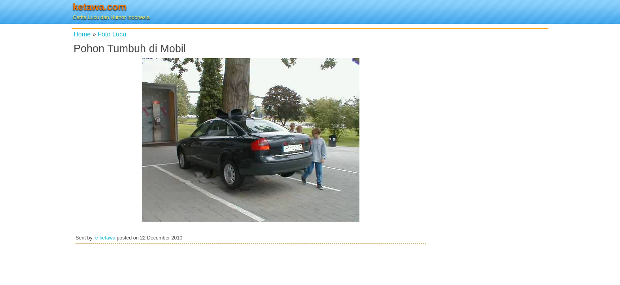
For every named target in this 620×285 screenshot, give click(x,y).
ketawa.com (100, 6)
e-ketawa (105, 238)
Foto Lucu (112, 34)
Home (82, 34)
